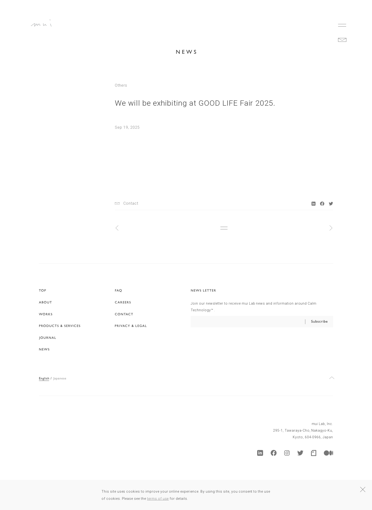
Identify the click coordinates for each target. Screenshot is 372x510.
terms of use (158, 499)
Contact (130, 203)
